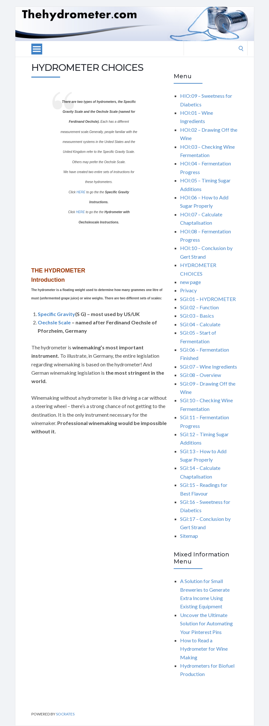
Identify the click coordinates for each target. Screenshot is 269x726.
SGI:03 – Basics (197, 316)
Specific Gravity (56, 314)
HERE (80, 192)
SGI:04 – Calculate (200, 324)
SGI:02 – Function (199, 307)
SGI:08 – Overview (200, 375)
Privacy (188, 290)
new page (190, 282)
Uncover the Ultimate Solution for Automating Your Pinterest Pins (206, 623)
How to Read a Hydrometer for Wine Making (204, 648)
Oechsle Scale (54, 322)
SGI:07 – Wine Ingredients (208, 366)
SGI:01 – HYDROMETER (208, 299)
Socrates (65, 714)
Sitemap (189, 536)
